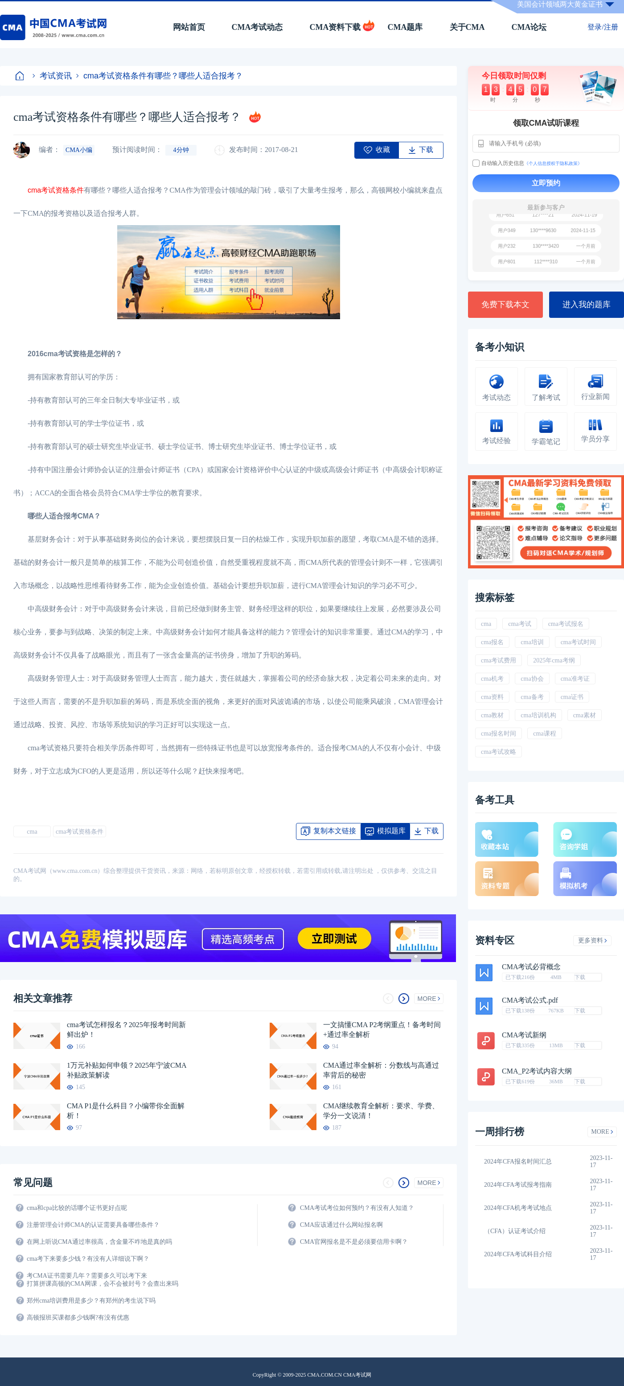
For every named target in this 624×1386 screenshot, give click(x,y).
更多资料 (592, 940)
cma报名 (492, 642)
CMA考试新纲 (524, 1035)
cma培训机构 (538, 715)
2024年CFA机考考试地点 (518, 1208)
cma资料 (492, 697)
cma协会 (532, 678)
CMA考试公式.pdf (530, 1000)
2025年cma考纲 (554, 660)
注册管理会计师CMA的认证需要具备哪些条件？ (93, 1224)
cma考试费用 (498, 660)
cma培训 (532, 642)
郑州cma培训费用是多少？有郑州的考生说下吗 (91, 1300)
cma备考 (532, 697)
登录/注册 (602, 27)
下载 (580, 977)
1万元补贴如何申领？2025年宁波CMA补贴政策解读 (126, 1070)
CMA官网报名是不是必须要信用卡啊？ (354, 1241)
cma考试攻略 (498, 752)
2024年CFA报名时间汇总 (518, 1161)
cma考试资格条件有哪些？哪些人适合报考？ (159, 75)
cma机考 (492, 678)
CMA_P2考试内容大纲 (537, 1071)
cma (32, 831)
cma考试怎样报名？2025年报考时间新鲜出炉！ (126, 1029)
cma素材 (584, 715)
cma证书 (572, 697)
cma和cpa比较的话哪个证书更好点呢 (77, 1208)
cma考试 (519, 624)
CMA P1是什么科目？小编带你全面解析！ (126, 1110)
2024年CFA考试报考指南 (518, 1184)
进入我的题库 (586, 304)
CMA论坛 (529, 27)
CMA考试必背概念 (531, 967)
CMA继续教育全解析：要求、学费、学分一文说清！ (381, 1110)
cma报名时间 (498, 733)
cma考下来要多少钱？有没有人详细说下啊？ (88, 1258)
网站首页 (189, 27)
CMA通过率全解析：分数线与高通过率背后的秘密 (381, 1070)
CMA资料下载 (335, 27)
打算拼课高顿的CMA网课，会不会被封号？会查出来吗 (102, 1283)
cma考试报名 (565, 624)
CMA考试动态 (257, 27)
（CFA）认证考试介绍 (515, 1231)
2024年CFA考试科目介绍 (518, 1254)
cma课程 (544, 733)
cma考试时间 (578, 642)
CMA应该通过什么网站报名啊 (341, 1224)
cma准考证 (575, 678)
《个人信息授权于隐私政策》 (553, 163)
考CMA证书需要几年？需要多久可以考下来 (87, 1275)
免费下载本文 (505, 304)
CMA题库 (405, 27)
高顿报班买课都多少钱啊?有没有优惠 (78, 1317)
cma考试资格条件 (56, 190)
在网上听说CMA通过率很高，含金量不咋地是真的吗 (99, 1241)
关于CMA (467, 27)
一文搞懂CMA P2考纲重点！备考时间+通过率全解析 (382, 1029)
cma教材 (492, 715)
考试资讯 (52, 75)
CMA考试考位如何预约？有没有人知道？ (357, 1208)
